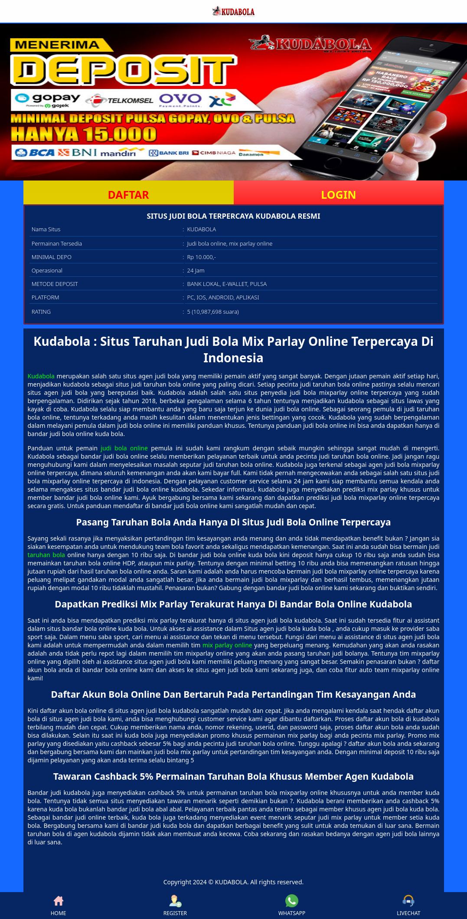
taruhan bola (46, 555)
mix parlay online (227, 645)
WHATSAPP (291, 905)
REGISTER (175, 905)
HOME (58, 905)
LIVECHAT (408, 905)
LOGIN (338, 194)
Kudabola (41, 376)
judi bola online (124, 448)
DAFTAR (128, 194)
